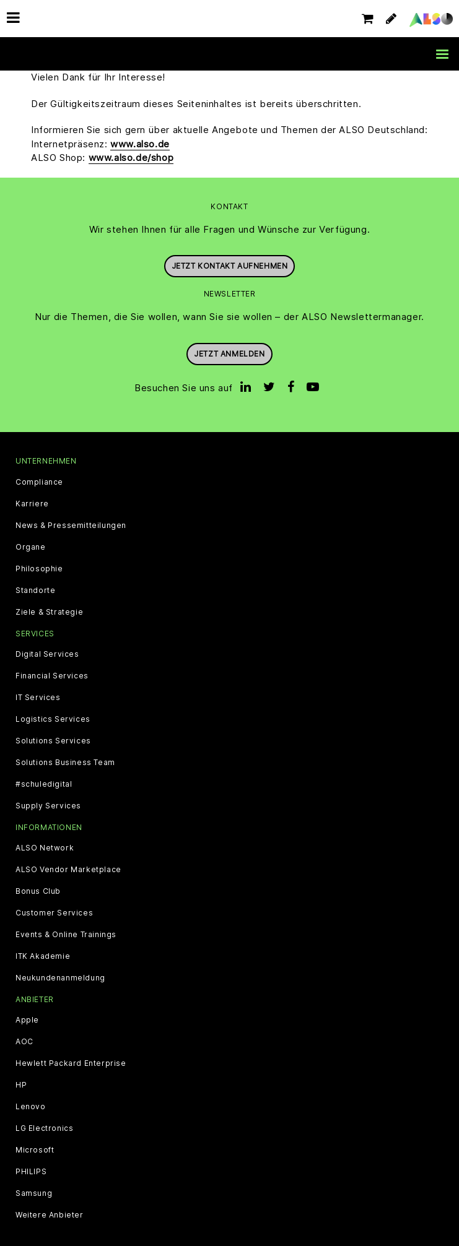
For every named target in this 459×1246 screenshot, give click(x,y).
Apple (27, 1020)
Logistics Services (52, 719)
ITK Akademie (42, 956)
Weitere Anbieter (49, 1215)
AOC (24, 1041)
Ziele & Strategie (49, 612)
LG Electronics (44, 1128)
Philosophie (39, 569)
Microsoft (34, 1150)
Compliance (39, 482)
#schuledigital (43, 784)
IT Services (38, 697)
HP (21, 1085)
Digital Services (47, 654)
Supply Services (48, 806)
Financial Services (52, 676)
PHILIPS (30, 1171)
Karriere (32, 504)
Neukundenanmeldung (60, 978)
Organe (30, 547)
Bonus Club (38, 891)
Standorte (35, 590)
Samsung (33, 1193)
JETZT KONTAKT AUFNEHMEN (230, 265)
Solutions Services (53, 741)
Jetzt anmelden (229, 353)
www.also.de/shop (131, 157)
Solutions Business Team (65, 762)
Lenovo (30, 1106)
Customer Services (54, 913)
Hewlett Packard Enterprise (70, 1063)
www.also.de (140, 144)
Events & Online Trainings (65, 934)
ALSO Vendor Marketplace (68, 869)
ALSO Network (44, 848)
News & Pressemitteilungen (70, 525)
